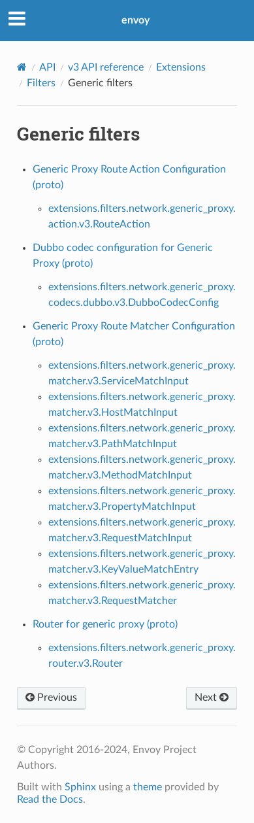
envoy (135, 20)
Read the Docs (50, 799)
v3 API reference (106, 67)
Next (212, 697)
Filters (41, 83)
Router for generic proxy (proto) (105, 624)
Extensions (181, 67)
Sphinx (80, 787)
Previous (51, 697)
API (47, 67)
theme (147, 787)
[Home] (22, 67)
